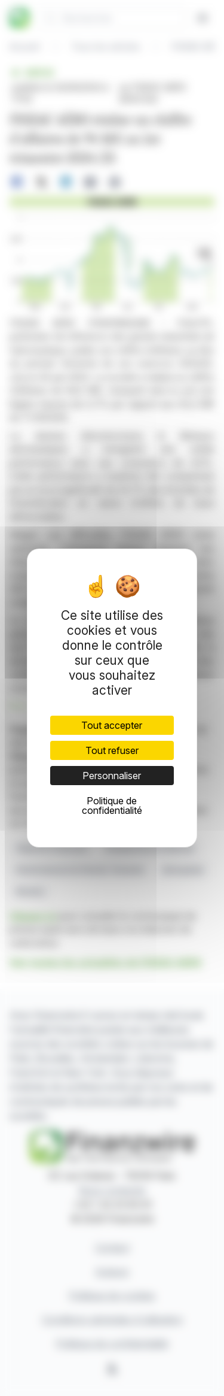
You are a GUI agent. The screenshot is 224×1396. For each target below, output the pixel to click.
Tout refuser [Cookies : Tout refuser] (112, 750)
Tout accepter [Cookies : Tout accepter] (111, 725)
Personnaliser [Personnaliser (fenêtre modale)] (111, 776)
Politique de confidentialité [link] (112, 805)
